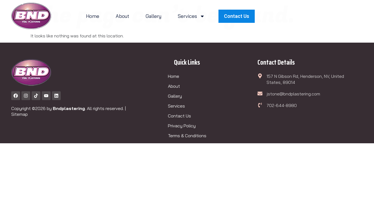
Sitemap (19, 114)
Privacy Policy (182, 125)
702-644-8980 (282, 105)
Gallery (153, 16)
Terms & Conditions (187, 135)
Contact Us (179, 116)
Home (92, 16)
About (122, 16)
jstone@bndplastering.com (293, 94)
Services (191, 16)
